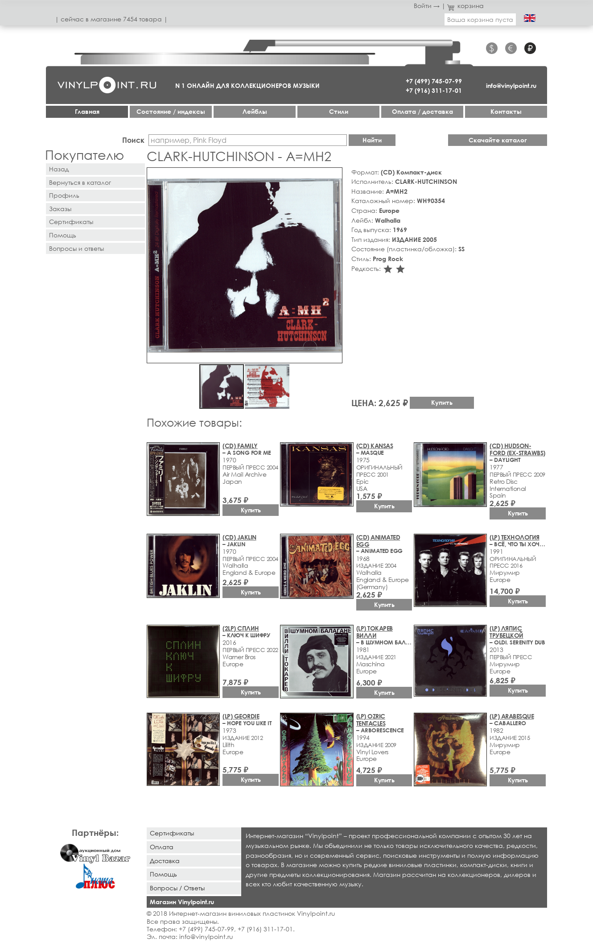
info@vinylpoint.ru (511, 85)
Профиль (64, 195)
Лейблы (255, 111)
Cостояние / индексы (170, 111)
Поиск (133, 140)
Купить (442, 402)
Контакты (506, 111)
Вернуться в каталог (80, 182)
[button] (334, 176)
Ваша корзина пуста (480, 19)
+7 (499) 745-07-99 (434, 81)
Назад (59, 169)
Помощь (62, 235)
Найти (372, 140)
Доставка (165, 860)
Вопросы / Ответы (177, 888)
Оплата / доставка (422, 111)
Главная (87, 111)
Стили (338, 111)
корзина (465, 5)
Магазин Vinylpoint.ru (182, 901)
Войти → (427, 5)
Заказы (60, 208)
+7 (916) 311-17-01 (434, 90)
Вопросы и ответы (76, 248)
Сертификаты (71, 221)
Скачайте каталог (498, 140)
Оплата (161, 847)
